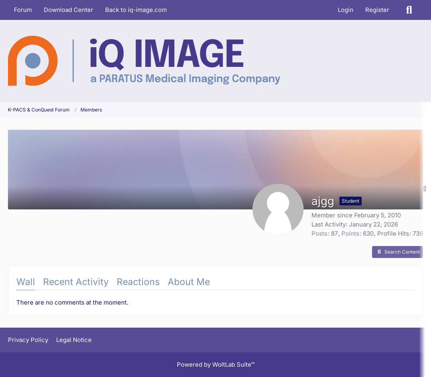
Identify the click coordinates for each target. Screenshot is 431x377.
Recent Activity (76, 281)
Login (345, 10)
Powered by (216, 364)
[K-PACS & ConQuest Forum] (144, 61)
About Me (189, 281)
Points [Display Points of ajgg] (350, 233)
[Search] (409, 10)
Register (377, 10)
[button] (397, 252)
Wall (25, 281)
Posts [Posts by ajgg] (319, 233)
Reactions (138, 281)
